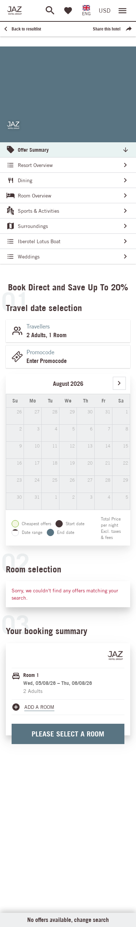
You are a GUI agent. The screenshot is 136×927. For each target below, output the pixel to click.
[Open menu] (122, 10)
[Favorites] (68, 10)
